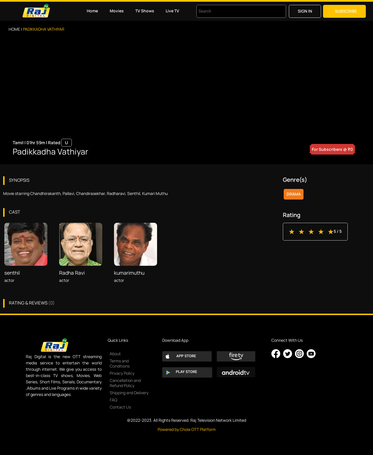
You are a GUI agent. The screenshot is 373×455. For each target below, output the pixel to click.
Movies (117, 10)
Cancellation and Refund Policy (125, 383)
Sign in (305, 11)
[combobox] (234, 11)
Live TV (172, 10)
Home (92, 10)
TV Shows (144, 10)
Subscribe (346, 11)
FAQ (113, 400)
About (115, 353)
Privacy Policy (122, 373)
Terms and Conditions (120, 363)
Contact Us (120, 407)
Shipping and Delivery (129, 392)
